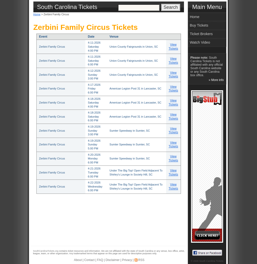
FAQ (100, 260)
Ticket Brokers (201, 34)
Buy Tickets (199, 25)
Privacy (127, 260)
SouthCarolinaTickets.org (45, 251)
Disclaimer (113, 260)
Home (37, 14)
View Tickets (173, 46)
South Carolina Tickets (211, 260)
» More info (216, 80)
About (78, 260)
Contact (89, 260)
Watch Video (200, 42)
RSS (141, 260)
